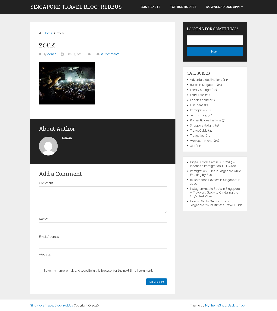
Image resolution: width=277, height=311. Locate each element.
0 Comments (110, 54)
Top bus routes (183, 7)
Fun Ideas (196, 105)
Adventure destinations (206, 80)
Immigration (198, 110)
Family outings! (200, 90)
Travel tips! (197, 135)
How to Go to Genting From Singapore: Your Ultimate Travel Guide (216, 203)
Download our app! (223, 7)
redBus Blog (198, 115)
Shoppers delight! (202, 125)
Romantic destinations (205, 120)
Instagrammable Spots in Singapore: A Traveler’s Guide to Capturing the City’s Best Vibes (215, 192)
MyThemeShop (215, 305)
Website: (45, 254)
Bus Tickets (150, 7)
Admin (51, 54)
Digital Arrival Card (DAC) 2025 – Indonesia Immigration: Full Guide (213, 164)
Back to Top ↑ (237, 305)
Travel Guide (198, 130)
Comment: (46, 183)
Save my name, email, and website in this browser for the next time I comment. (98, 270)
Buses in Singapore (203, 85)
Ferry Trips (197, 95)
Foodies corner (200, 100)
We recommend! (201, 141)
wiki (192, 146)
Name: (43, 219)
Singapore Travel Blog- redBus (76, 6)
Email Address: (49, 237)
